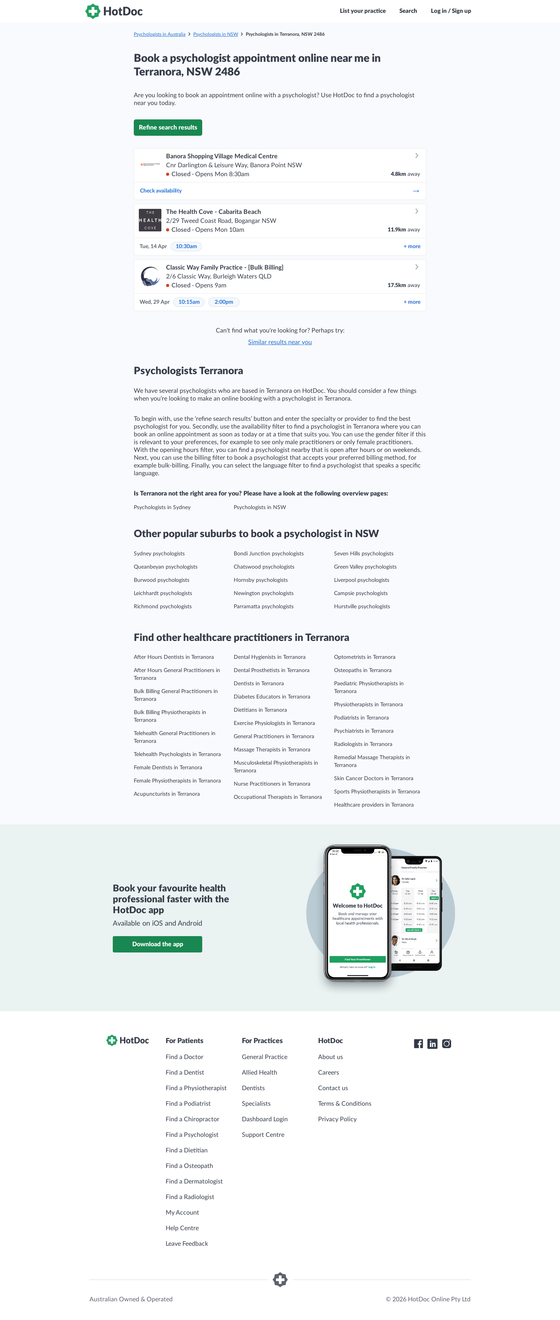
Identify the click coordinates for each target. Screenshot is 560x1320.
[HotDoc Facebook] (418, 1044)
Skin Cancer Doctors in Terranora (373, 778)
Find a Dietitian (187, 1150)
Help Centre (182, 1228)
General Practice (264, 1057)
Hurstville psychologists (362, 606)
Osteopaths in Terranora (363, 670)
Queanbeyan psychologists (166, 567)
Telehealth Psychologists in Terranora (177, 754)
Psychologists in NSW (215, 34)
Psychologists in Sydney (162, 507)
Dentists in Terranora (259, 683)
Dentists (253, 1088)
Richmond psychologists (163, 606)
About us (330, 1057)
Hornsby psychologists (261, 580)
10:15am (189, 302)
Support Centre (263, 1135)
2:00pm (224, 302)
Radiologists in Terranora (363, 744)
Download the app (157, 944)
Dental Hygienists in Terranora (270, 657)
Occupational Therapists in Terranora (278, 797)
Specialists (256, 1104)
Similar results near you (280, 342)
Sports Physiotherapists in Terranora (377, 792)
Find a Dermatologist (194, 1181)
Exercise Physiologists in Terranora (274, 723)
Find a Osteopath (189, 1166)
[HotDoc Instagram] (446, 1044)
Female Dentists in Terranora (168, 767)
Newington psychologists (264, 593)
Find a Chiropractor (192, 1119)
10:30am (186, 246)
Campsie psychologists (361, 593)
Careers (328, 1073)
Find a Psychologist (192, 1135)
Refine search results (168, 127)
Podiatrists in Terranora (361, 718)
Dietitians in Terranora (260, 710)
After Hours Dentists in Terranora (174, 657)
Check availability (280, 191)
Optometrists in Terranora (365, 657)
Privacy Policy (337, 1119)
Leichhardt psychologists (163, 593)
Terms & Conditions (344, 1104)
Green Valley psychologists (365, 567)
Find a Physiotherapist (196, 1088)
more (412, 246)
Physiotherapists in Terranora (368, 704)
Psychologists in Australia (160, 34)
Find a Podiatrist (188, 1104)
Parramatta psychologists (264, 606)
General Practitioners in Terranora (274, 736)
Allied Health (259, 1073)
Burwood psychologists (161, 580)
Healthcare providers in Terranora (374, 805)
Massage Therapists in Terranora (272, 750)
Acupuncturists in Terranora (167, 794)
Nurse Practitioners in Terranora (272, 784)
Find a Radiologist (190, 1197)
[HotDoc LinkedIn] (432, 1044)
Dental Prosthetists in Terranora (272, 670)
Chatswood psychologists (264, 567)
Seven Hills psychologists (364, 554)
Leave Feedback (187, 1244)
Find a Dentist (185, 1073)
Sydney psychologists (159, 554)
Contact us (333, 1088)
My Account (182, 1213)
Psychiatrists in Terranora (364, 731)
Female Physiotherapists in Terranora (177, 781)
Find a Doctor (184, 1057)
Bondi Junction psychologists (269, 554)
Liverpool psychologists (361, 580)
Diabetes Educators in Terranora (272, 697)
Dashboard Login (265, 1119)
